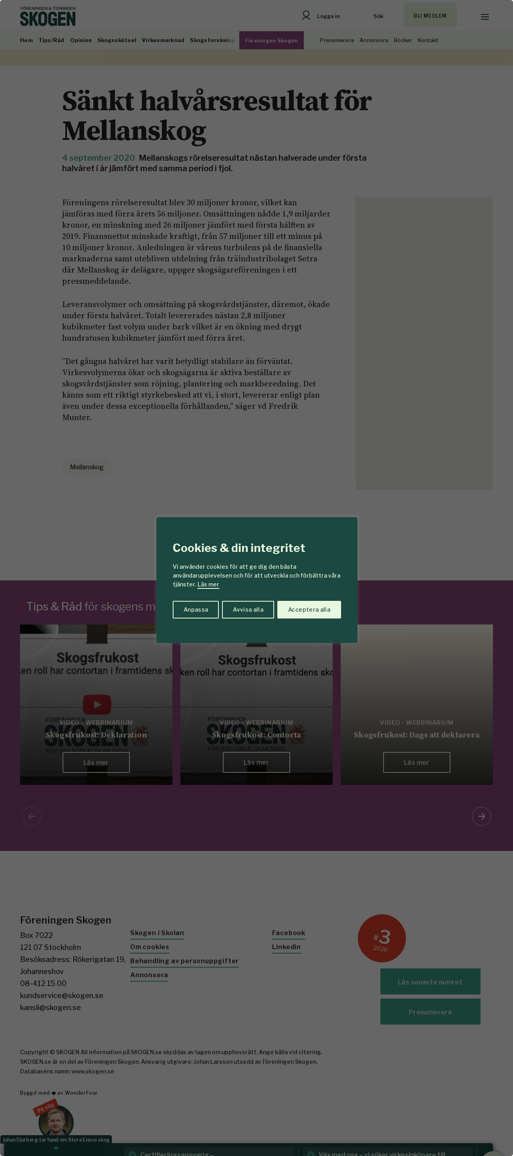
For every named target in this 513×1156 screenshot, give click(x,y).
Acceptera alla (309, 609)
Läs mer (208, 584)
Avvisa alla (248, 609)
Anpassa (196, 609)
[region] (256, 578)
